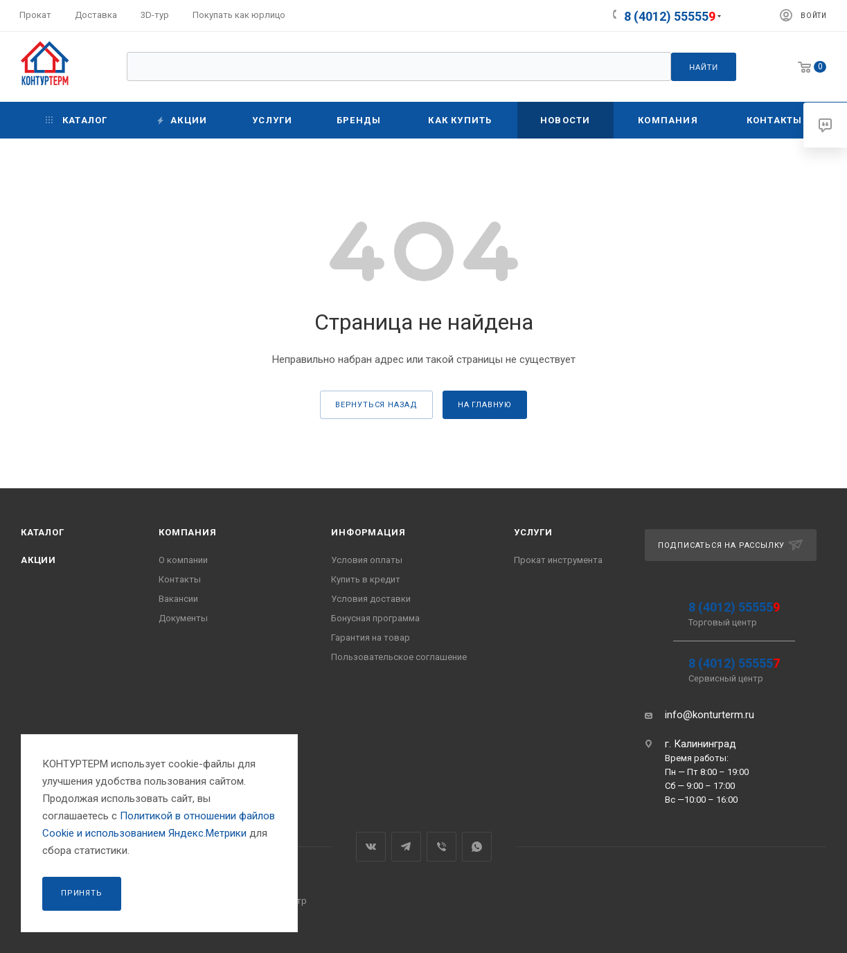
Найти (703, 67)
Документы (183, 618)
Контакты (180, 579)
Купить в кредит (365, 579)
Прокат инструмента (558, 560)
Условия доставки (371, 599)
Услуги (533, 532)
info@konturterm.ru (709, 715)
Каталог (42, 532)
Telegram (406, 847)
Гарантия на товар (370, 637)
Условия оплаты (366, 560)
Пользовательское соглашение (399, 657)
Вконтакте (371, 847)
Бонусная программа (375, 618)
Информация (368, 532)
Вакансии (178, 599)
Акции (38, 560)
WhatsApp (477, 847)
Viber (441, 847)
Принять (81, 893)
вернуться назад (376, 404)
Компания (187, 532)
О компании (183, 560)
